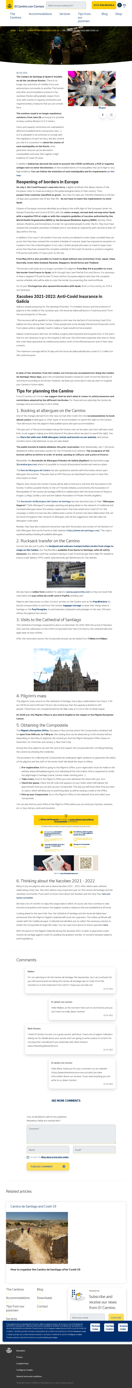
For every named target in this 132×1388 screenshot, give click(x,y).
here (105, 925)
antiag (66, 501)
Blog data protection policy (55, 1157)
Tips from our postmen (84, 17)
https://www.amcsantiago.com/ (83, 530)
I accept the (49, 1157)
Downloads (44, 1298)
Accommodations (40, 14)
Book (104, 5)
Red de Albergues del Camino (35, 470)
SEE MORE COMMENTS (66, 1100)
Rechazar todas (96, 1327)
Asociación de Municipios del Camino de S (42, 501)
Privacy (19, 1357)
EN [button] (124, 4)
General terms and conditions (29, 1376)
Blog (105, 14)
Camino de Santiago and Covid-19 (43, 30)
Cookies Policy (22, 1363)
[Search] (66, 5)
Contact (42, 1306)
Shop (118, 14)
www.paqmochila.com (78, 591)
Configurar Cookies (24, 1370)
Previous (6, 1242)
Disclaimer (20, 1351)
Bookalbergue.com (26, 464)
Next (125, 1242)
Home (13, 30)
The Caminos (15, 15)
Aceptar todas (124, 1327)
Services (65, 14)
